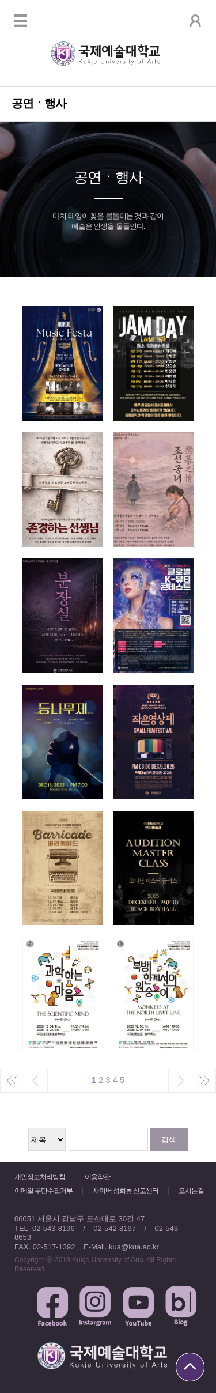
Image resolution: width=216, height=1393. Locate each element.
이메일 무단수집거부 (43, 1191)
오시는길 (191, 1191)
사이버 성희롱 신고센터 (126, 1191)
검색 (168, 1139)
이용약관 (97, 1177)
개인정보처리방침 (39, 1177)
